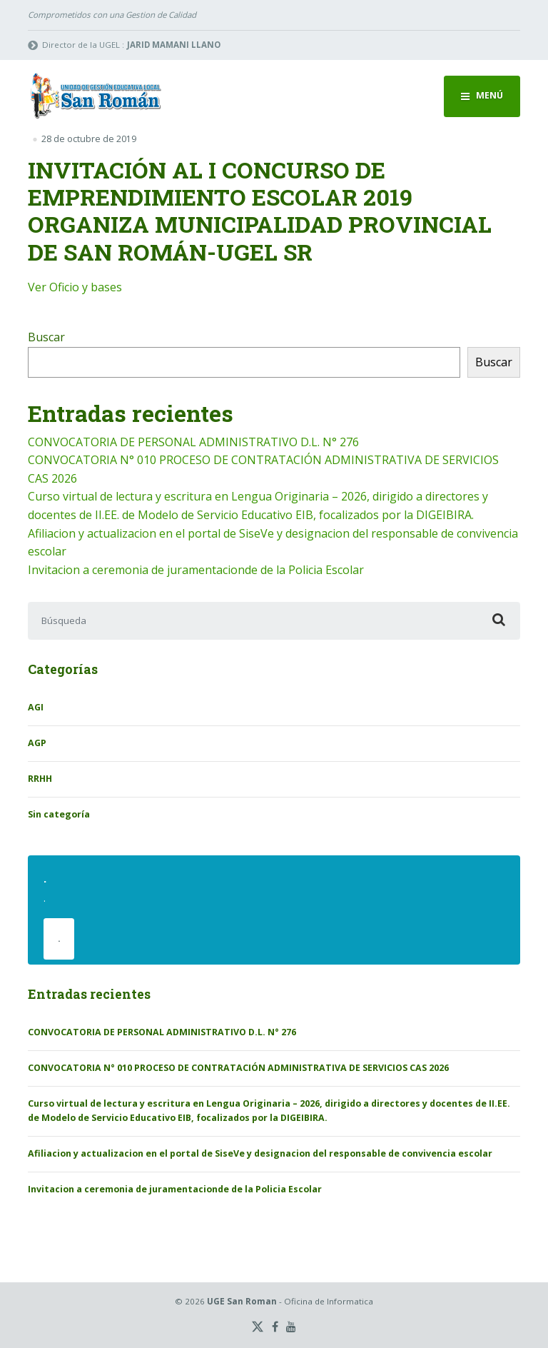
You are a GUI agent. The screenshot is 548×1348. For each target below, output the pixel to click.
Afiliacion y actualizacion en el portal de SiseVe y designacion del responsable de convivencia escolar (260, 1153)
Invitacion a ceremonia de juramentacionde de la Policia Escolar (196, 570)
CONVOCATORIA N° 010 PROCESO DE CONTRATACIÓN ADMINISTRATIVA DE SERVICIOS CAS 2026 (238, 1068)
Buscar (46, 337)
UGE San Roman (242, 1301)
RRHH (40, 779)
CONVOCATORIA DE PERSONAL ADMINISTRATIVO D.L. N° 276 (193, 442)
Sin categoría (59, 814)
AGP (37, 743)
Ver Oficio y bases (75, 287)
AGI (36, 707)
